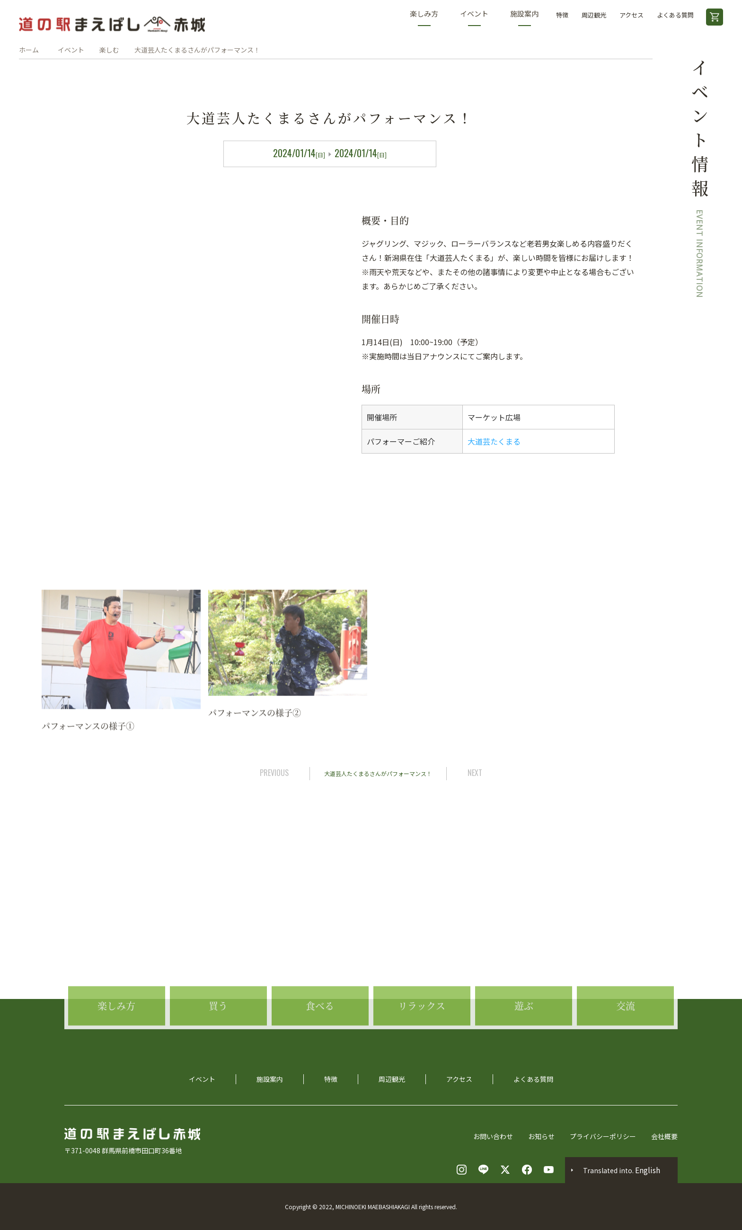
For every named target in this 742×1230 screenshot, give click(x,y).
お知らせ (541, 1136)
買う (218, 1042)
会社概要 (664, 1136)
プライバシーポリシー (603, 1136)
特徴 (562, 14)
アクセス (631, 14)
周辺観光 (594, 14)
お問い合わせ (493, 1136)
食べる (320, 1042)
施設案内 (524, 17)
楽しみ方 (424, 17)
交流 (625, 1042)
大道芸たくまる (494, 441)
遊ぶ (523, 1042)
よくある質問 (675, 14)
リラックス (421, 1042)
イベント (474, 17)
